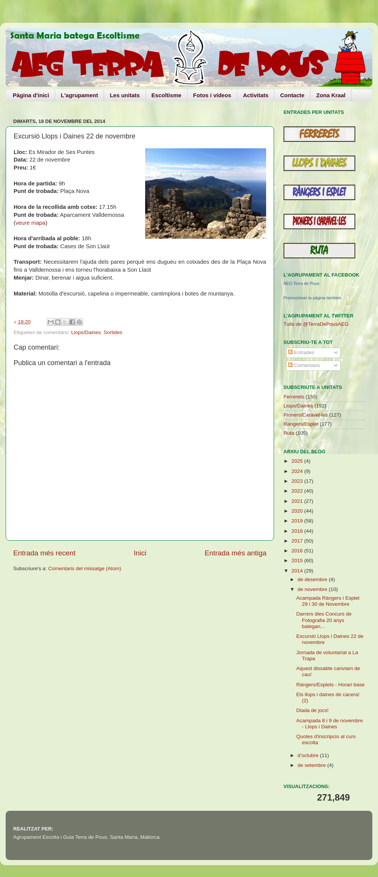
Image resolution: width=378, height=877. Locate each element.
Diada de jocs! (312, 710)
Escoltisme (166, 95)
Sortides (113, 332)
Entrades (301, 352)
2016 (297, 551)
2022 (297, 491)
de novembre (313, 589)
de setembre (312, 765)
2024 (297, 471)
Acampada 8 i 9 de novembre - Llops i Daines (329, 723)
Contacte (292, 95)
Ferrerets (294, 397)
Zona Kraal (330, 95)
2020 (297, 511)
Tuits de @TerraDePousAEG (316, 324)
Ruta (289, 433)
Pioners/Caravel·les (306, 415)
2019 (297, 521)
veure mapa (30, 222)
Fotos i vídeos (212, 95)
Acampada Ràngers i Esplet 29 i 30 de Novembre (327, 601)
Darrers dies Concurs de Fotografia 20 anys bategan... (324, 620)
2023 (297, 481)
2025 (297, 461)
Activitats (256, 95)
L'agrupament (79, 95)
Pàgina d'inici (31, 95)
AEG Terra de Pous (301, 283)
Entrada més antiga (235, 553)
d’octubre (308, 755)
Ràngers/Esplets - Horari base (330, 684)
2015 (297, 560)
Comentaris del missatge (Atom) (84, 568)
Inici (140, 553)
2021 (297, 501)
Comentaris (304, 365)
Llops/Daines (86, 332)
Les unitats (124, 95)
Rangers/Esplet (301, 424)
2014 (297, 571)
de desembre (313, 579)
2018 (297, 531)
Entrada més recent (44, 553)
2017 (297, 541)
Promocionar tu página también (312, 297)
